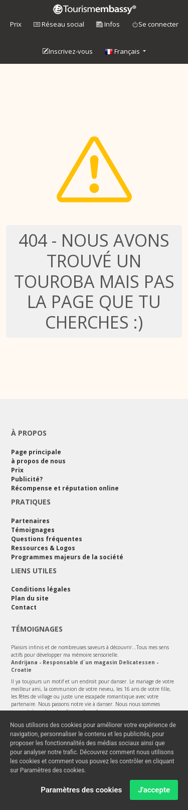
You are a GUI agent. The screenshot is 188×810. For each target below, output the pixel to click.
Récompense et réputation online (65, 488)
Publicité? (27, 479)
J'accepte (154, 791)
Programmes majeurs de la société (67, 557)
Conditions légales (41, 589)
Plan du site (30, 598)
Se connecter (155, 25)
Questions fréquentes (46, 539)
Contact (24, 607)
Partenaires (30, 521)
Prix (16, 24)
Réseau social (59, 24)
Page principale (36, 452)
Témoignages (33, 530)
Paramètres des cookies (81, 791)
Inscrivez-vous (67, 52)
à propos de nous (38, 461)
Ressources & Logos (43, 548)
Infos (108, 24)
